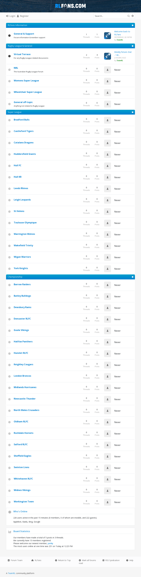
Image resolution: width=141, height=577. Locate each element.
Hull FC (17, 165)
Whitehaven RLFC (23, 478)
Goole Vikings (21, 330)
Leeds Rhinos (21, 188)
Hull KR (17, 176)
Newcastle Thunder (25, 398)
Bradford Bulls (21, 119)
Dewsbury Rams (22, 307)
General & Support (24, 33)
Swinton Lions (21, 467)
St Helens (19, 211)
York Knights (21, 268)
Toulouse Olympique (25, 222)
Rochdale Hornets (23, 432)
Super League (14, 112)
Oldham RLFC (21, 421)
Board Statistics (21, 531)
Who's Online (20, 511)
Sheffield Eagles (22, 455)
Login (10, 15)
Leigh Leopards (22, 199)
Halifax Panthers (23, 341)
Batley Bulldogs (22, 295)
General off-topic (23, 102)
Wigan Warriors (22, 256)
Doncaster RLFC (22, 318)
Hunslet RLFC (21, 352)
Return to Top (63, 560)
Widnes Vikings (22, 490)
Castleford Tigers (23, 131)
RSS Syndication (111, 560)
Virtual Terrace (22, 54)
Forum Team (15, 560)
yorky (50, 543)
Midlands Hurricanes (25, 387)
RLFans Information (17, 25)
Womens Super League (26, 80)
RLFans (36, 560)
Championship (15, 277)
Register (23, 15)
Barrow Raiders (22, 284)
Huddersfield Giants (25, 153)
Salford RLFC (21, 444)
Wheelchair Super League (28, 92)
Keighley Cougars (23, 364)
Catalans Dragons (23, 142)
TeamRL (12, 573)
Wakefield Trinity (23, 245)
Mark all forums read (87, 561)
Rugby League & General (20, 46)
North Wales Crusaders (26, 410)
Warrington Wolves (24, 233)
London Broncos (22, 375)
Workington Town (24, 501)
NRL (16, 67)
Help (129, 560)
